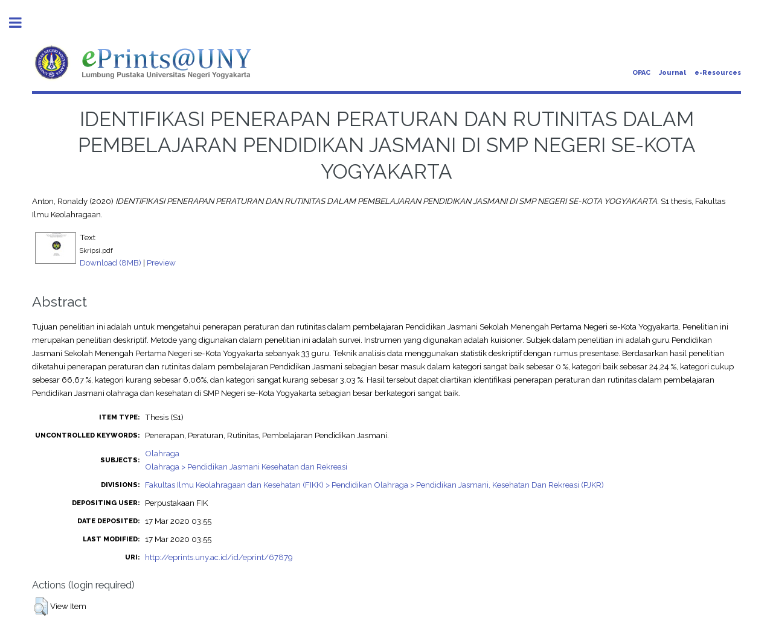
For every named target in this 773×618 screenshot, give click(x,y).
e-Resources (717, 73)
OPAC (641, 73)
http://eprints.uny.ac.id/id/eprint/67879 (219, 557)
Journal (672, 73)
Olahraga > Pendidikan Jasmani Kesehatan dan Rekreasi (246, 466)
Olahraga (162, 453)
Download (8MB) (110, 262)
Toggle (21, 22)
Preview (161, 262)
